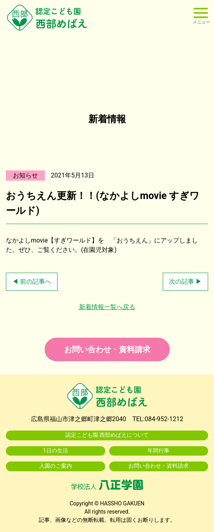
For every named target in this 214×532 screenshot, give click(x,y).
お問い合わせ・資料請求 (107, 349)
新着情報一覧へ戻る (107, 307)
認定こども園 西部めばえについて (107, 435)
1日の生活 (55, 450)
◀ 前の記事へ (31, 281)
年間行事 (158, 450)
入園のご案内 (55, 466)
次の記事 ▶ (185, 281)
